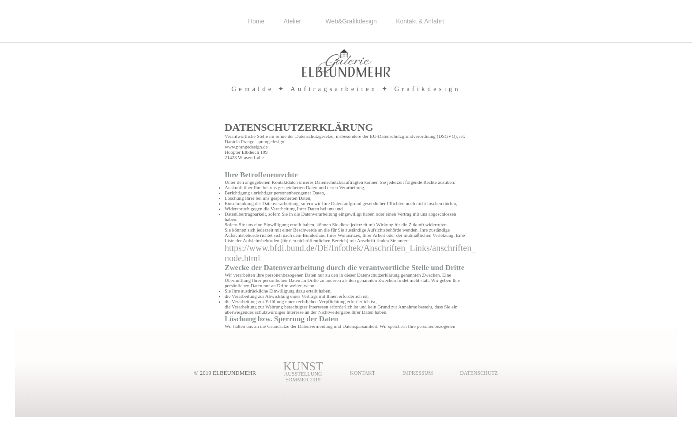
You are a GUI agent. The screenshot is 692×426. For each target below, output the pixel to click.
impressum (417, 373)
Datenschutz (479, 373)
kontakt (362, 373)
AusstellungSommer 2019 (303, 374)
